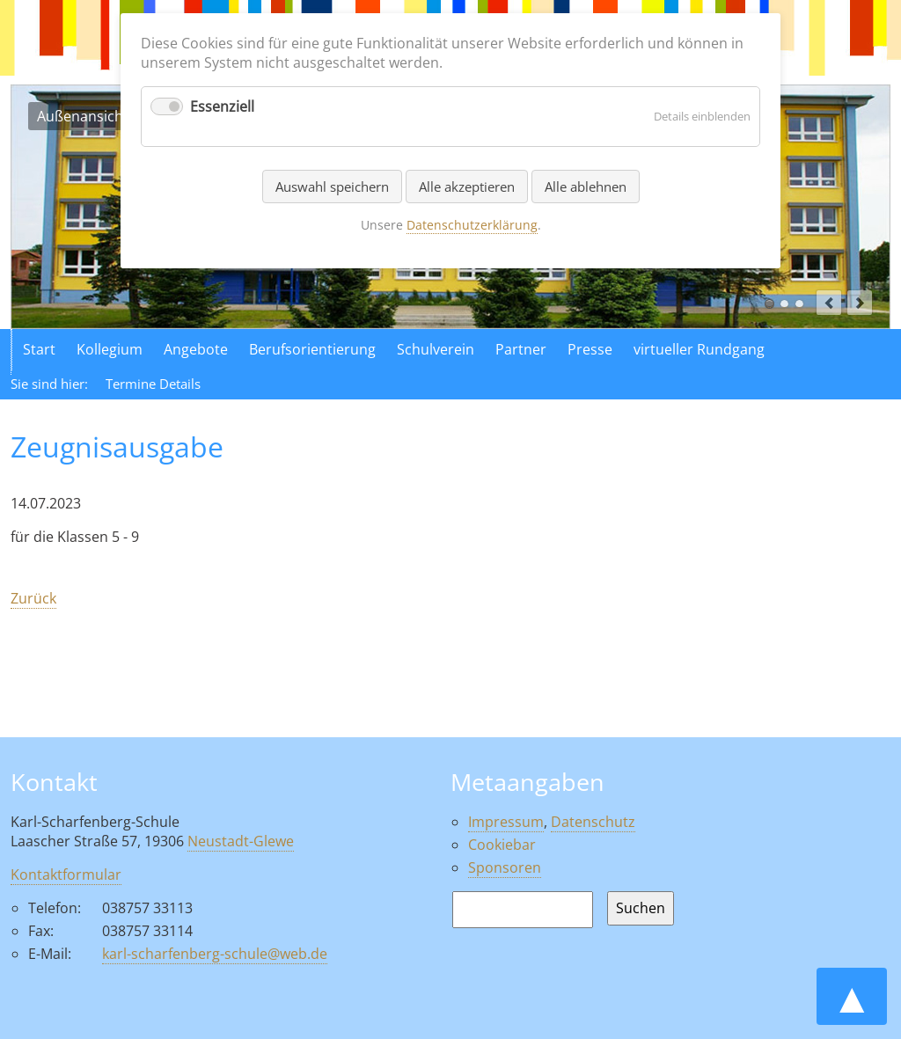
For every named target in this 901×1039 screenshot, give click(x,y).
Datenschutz (593, 821)
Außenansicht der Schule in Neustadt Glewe (769, 304)
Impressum (506, 821)
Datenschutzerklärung (472, 224)
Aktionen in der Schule (799, 304)
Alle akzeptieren (467, 186)
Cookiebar (502, 844)
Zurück (33, 598)
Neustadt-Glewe (240, 841)
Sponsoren (504, 867)
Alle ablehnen (585, 186)
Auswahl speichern (332, 186)
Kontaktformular (66, 874)
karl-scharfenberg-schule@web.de (214, 953)
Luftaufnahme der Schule (784, 304)
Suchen (640, 908)
